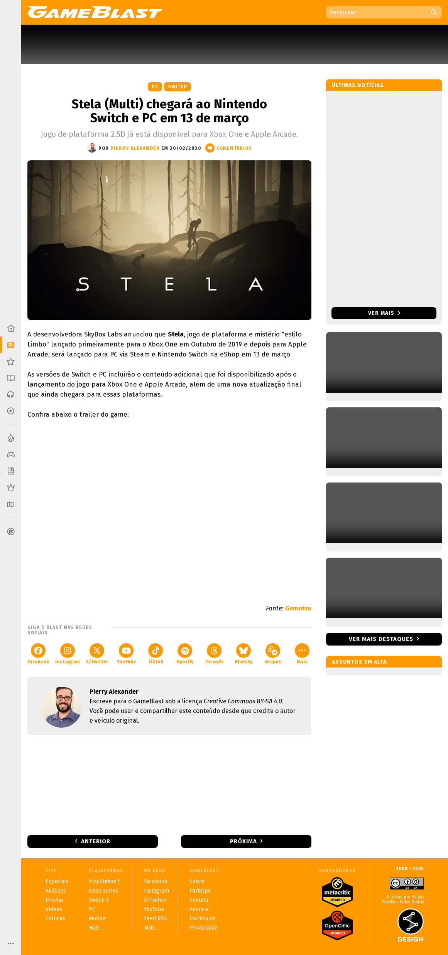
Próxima (243, 841)
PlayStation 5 (105, 881)
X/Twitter (97, 653)
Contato (198, 900)
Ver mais (384, 313)
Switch (177, 86)
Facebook (38, 653)
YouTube (126, 653)
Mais (302, 653)
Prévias (55, 900)
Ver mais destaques (381, 639)
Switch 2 (99, 900)
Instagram (67, 653)
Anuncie (199, 909)
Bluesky (243, 653)
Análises (56, 891)
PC (155, 86)
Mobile (97, 918)
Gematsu (298, 608)
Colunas (55, 918)
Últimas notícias (358, 85)
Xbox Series (103, 891)
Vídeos (54, 909)
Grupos (273, 653)
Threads (214, 653)
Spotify (184, 653)
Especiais (57, 881)
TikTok (155, 653)
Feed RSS (155, 918)
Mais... (96, 928)
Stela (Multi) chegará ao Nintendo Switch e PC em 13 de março (169, 111)
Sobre (197, 881)
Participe (200, 891)
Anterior (95, 841)
